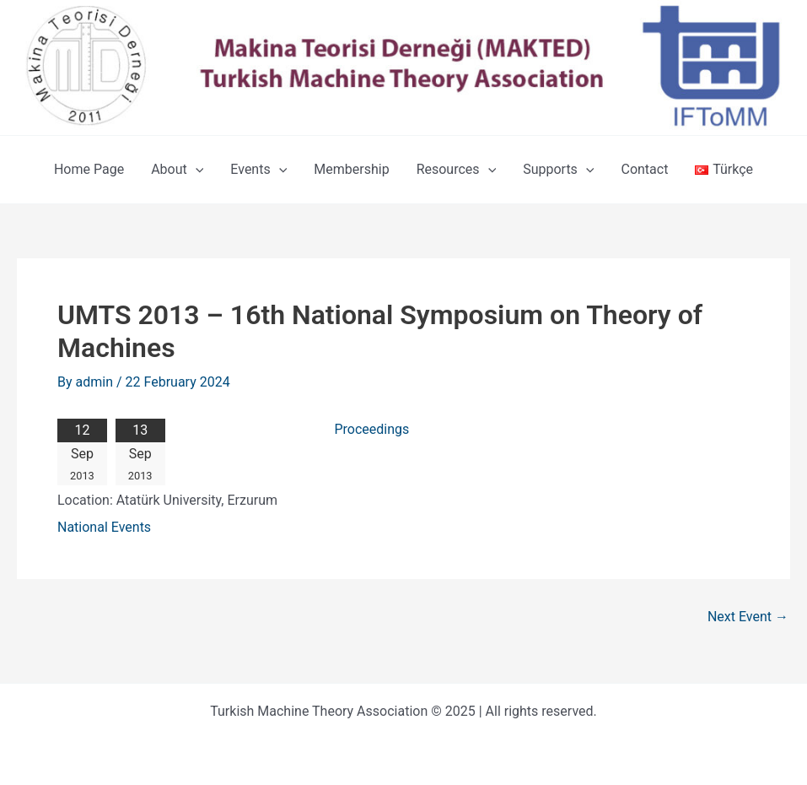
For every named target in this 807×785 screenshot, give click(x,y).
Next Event (747, 617)
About (177, 169)
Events (258, 169)
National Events (104, 527)
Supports (558, 169)
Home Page (89, 169)
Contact (644, 169)
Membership (351, 169)
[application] (195, 169)
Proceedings (371, 429)
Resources (457, 169)
